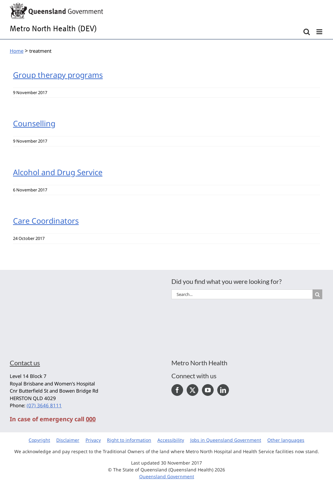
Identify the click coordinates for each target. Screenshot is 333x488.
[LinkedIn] (223, 390)
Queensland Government (166, 476)
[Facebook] (177, 390)
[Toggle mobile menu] (319, 31)
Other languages (285, 440)
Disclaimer (67, 440)
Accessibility (170, 440)
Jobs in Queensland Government (225, 440)
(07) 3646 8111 (44, 405)
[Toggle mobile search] (306, 31)
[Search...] (242, 294)
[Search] (317, 294)
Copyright (39, 440)
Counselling (34, 123)
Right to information (129, 440)
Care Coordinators (46, 221)
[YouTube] (208, 390)
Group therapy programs (58, 75)
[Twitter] (192, 390)
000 (91, 419)
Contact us (25, 363)
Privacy (93, 440)
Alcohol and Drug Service (57, 172)
